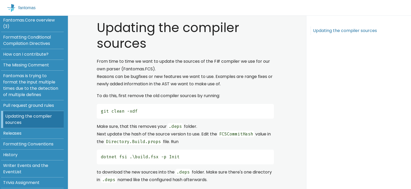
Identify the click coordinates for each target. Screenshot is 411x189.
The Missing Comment (26, 65)
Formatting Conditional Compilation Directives (27, 40)
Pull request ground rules (28, 105)
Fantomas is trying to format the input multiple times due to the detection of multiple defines (30, 85)
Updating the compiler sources (28, 119)
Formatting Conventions (28, 144)
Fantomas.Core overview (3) (29, 23)
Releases (12, 133)
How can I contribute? (25, 54)
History (10, 155)
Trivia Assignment (21, 183)
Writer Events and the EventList (25, 168)
